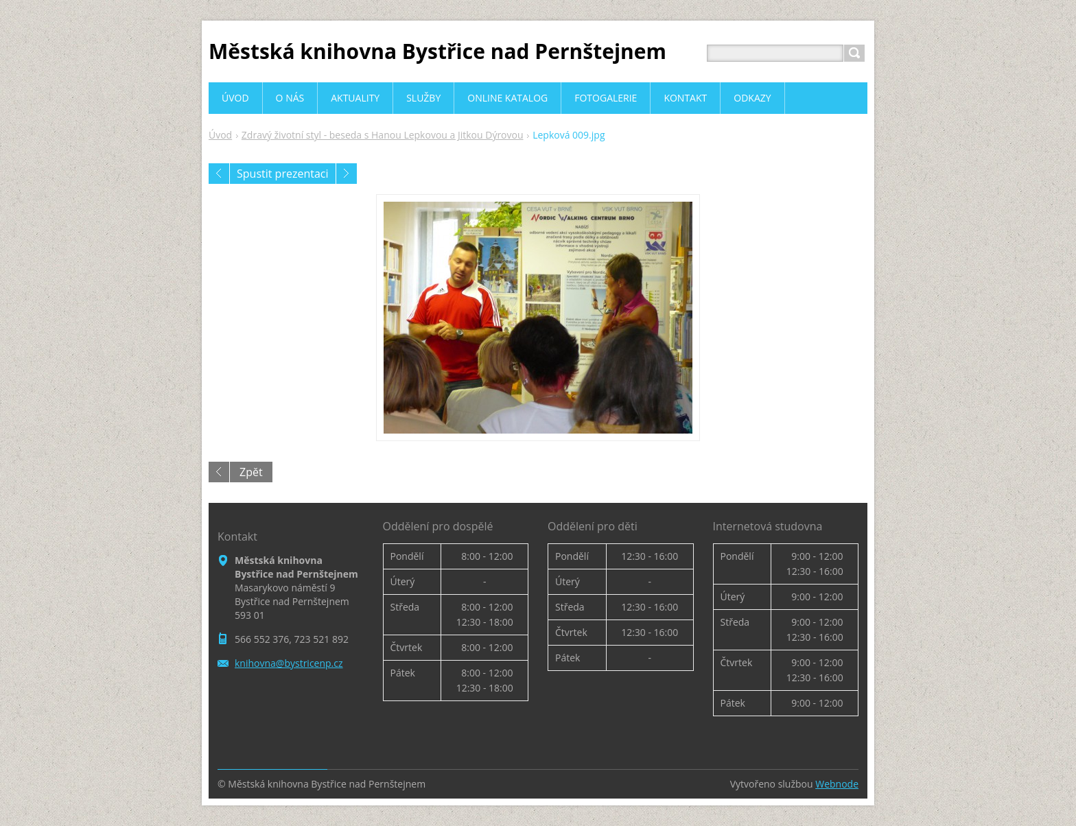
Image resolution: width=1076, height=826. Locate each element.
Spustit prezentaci (283, 173)
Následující (346, 173)
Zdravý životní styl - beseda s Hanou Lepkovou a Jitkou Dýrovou (383, 134)
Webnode (836, 783)
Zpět (251, 472)
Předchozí (219, 173)
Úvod (220, 134)
